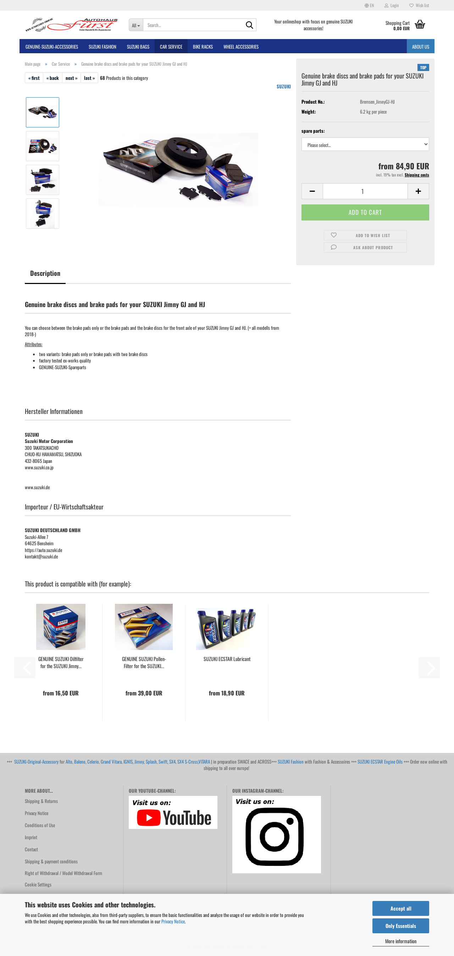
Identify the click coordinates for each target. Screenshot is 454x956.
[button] (369, 5)
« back (52, 77)
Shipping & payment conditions (51, 861)
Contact (31, 849)
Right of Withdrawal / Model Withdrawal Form (63, 872)
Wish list (419, 5)
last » (89, 77)
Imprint (31, 837)
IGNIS (128, 761)
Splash (151, 761)
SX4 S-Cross (187, 761)
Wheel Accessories (241, 46)
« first (34, 77)
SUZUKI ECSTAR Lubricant (227, 658)
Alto (69, 761)
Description (45, 273)
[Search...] (136, 24)
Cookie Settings (38, 884)
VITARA (204, 761)
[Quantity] (365, 191)
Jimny (139, 761)
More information (400, 941)
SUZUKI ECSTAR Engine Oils (380, 761)
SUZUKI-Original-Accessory (36, 761)
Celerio (93, 761)
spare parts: (313, 130)
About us (420, 46)
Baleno (79, 761)
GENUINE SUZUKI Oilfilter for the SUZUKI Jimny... (61, 662)
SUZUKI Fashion (291, 761)
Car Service (171, 46)
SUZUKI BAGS (138, 46)
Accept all (401, 908)
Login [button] (391, 5)
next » (71, 77)
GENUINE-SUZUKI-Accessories (52, 46)
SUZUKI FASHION (102, 46)
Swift (163, 761)
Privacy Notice (173, 921)
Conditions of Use (40, 825)
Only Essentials (401, 925)
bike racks (203, 46)
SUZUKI (284, 86)
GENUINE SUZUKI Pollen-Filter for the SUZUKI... (144, 662)
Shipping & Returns (41, 800)
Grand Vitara (111, 761)
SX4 (172, 761)
